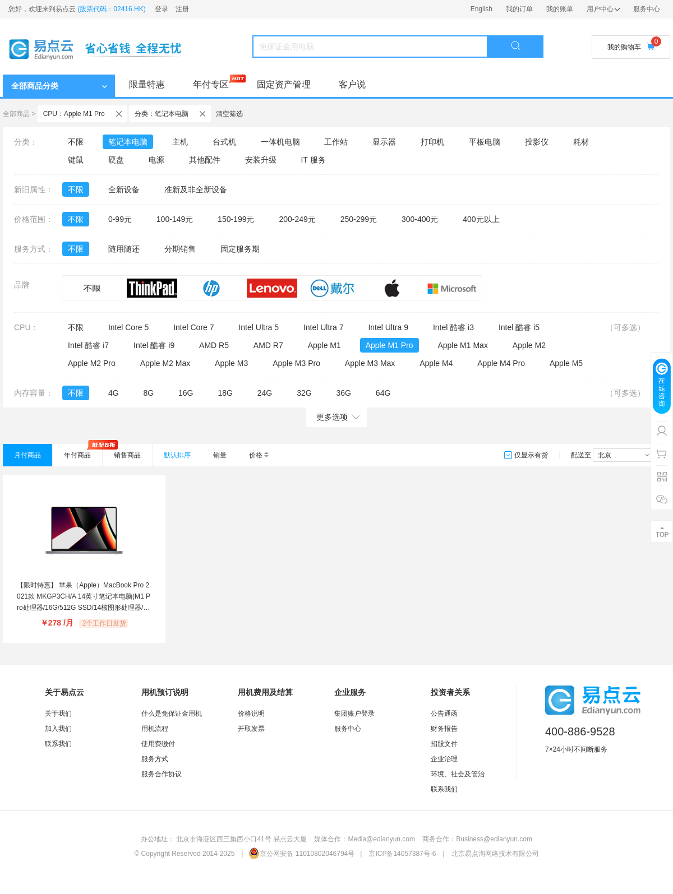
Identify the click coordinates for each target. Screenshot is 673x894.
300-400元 (420, 219)
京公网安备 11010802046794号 (301, 854)
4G (113, 392)
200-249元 (297, 219)
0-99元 (120, 219)
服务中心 (646, 9)
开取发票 (251, 729)
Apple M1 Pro (389, 345)
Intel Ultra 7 (323, 327)
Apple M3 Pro (296, 363)
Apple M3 (231, 363)
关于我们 (58, 713)
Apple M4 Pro (501, 363)
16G (185, 392)
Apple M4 (436, 363)
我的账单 (559, 9)
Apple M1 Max (462, 345)
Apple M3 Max (370, 363)
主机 (180, 141)
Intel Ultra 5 (258, 327)
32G (304, 392)
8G (148, 392)
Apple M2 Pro (92, 363)
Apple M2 (529, 345)
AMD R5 (214, 345)
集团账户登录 (354, 713)
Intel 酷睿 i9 (153, 345)
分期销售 (180, 248)
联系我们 (58, 744)
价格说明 (251, 713)
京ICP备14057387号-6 (402, 854)
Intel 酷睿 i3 (453, 327)
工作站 (336, 141)
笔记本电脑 (127, 141)
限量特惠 (147, 84)
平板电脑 (484, 141)
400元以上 (481, 219)
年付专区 (211, 84)
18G (225, 392)
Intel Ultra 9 (388, 327)
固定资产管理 (284, 84)
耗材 (581, 141)
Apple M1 (324, 345)
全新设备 (124, 189)
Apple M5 (566, 363)
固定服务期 (240, 248)
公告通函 (444, 713)
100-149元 (174, 219)
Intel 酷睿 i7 (88, 345)
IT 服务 (313, 159)
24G (264, 392)
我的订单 (519, 9)
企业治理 (444, 759)
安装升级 (260, 159)
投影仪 (536, 141)
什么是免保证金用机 (171, 713)
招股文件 (444, 744)
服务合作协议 (161, 774)
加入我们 (58, 729)
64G (383, 392)
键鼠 (76, 159)
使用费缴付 (158, 744)
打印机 (432, 141)
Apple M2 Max (165, 363)
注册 (182, 9)
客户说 (352, 84)
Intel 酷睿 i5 (519, 327)
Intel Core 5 (128, 327)
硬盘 (116, 159)
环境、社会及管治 (458, 774)
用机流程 (154, 729)
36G (343, 392)
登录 (161, 9)
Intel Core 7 (193, 327)
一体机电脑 (280, 141)
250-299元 (358, 219)
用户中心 (603, 9)
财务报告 (444, 729)
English (481, 9)
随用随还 (124, 248)
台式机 (224, 141)
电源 (156, 159)
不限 (76, 141)
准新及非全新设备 (195, 189)
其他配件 (204, 159)
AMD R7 (268, 345)
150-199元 (236, 219)
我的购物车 (630, 47)
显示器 (384, 141)
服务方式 (154, 759)
